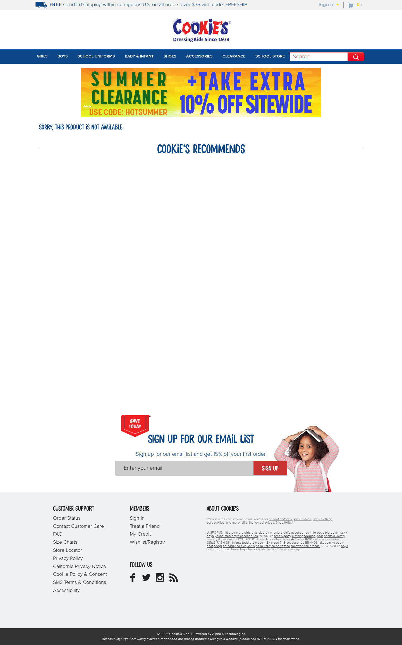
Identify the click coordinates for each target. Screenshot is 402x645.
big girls (245, 532)
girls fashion (268, 549)
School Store (270, 56)
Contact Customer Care (78, 526)
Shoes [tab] (170, 56)
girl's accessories (296, 532)
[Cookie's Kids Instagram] (160, 579)
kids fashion (302, 519)
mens (317, 539)
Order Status (66, 518)
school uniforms (280, 519)
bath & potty (282, 536)
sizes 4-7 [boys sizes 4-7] (289, 539)
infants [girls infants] (236, 543)
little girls (231, 532)
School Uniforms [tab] (96, 56)
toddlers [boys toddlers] (275, 539)
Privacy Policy (68, 558)
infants (282, 549)
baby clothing (322, 519)
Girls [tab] (42, 56)
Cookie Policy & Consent (80, 574)
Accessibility (66, 590)
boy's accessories (244, 536)
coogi (218, 546)
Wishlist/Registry (147, 542)
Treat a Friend (145, 526)
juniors (278, 532)
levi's (251, 546)
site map (294, 549)
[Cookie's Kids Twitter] (146, 579)
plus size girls (262, 532)
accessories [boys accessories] (330, 539)
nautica (241, 546)
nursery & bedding (220, 539)
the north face (280, 546)
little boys (317, 532)
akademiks (327, 543)
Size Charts (65, 542)
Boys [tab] (63, 56)
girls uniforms (229, 549)
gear (319, 536)
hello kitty (263, 546)
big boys (331, 532)
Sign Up (270, 468)
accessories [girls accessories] (295, 543)
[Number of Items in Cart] (355, 4)
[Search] (319, 56)
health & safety (334, 536)
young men (223, 536)
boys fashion (249, 549)
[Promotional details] (88, 105)
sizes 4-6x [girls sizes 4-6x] (262, 543)
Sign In (329, 4)
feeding (309, 536)
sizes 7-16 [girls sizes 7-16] (278, 543)
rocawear (298, 546)
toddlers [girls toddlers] (248, 543)
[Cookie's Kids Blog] (173, 579)
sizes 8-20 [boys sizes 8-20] (304, 539)
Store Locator (67, 550)
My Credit (140, 534)
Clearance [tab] (233, 56)
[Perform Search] (356, 56)
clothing (297, 536)
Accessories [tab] (199, 56)
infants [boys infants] (264, 539)
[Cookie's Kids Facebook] (132, 579)
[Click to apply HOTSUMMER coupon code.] (136, 111)
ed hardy (229, 546)
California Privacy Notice (79, 566)
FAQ (58, 534)
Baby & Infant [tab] (139, 56)
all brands (312, 546)
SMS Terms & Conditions (79, 582)
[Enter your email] (184, 468)
